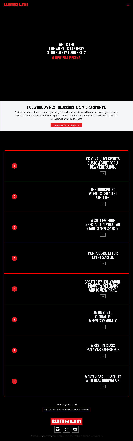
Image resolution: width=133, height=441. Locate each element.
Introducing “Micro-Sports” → (66, 125)
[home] (68, 3)
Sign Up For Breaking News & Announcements (66, 409)
